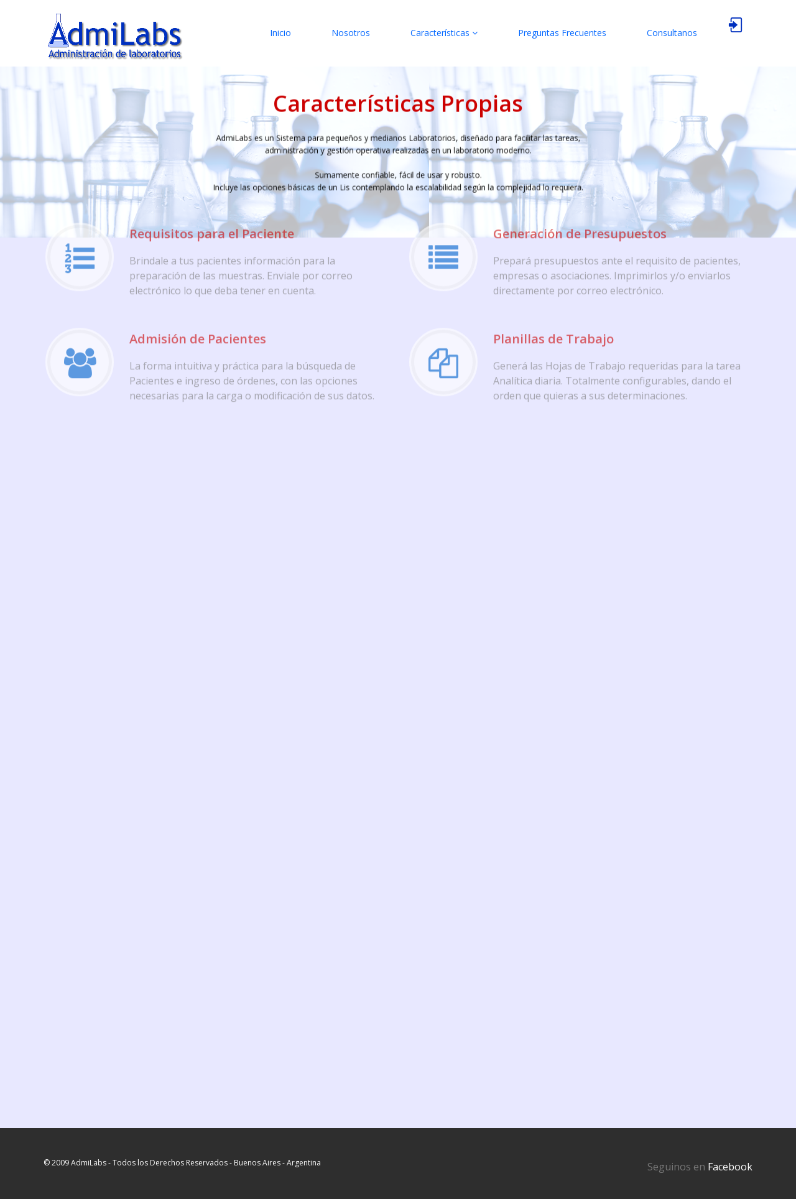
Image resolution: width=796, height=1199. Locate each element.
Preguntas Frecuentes (562, 33)
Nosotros (350, 33)
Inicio (280, 33)
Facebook (730, 1167)
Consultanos (672, 33)
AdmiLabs (88, 1162)
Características (444, 33)
